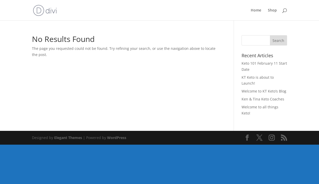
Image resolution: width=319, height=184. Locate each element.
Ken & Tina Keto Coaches (263, 99)
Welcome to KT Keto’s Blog (264, 91)
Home (256, 10)
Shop (272, 10)
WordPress (116, 137)
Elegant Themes (68, 137)
